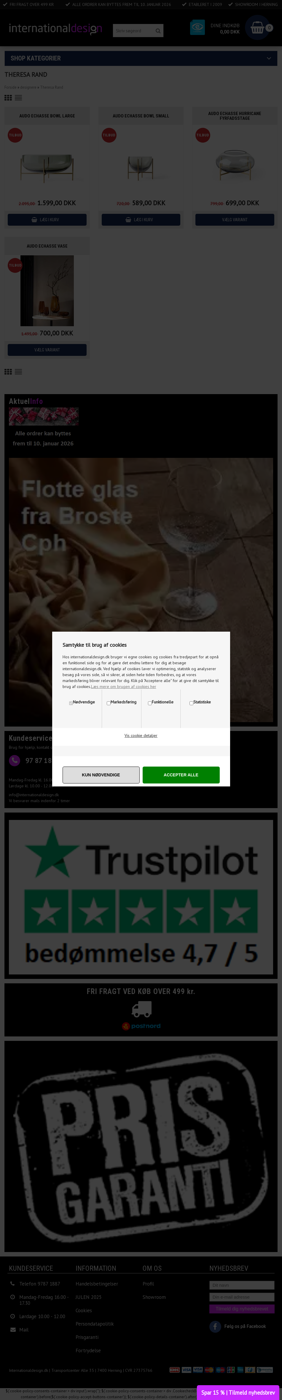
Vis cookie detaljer (141, 735)
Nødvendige (84, 702)
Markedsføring (123, 702)
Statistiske (202, 702)
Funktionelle (162, 702)
